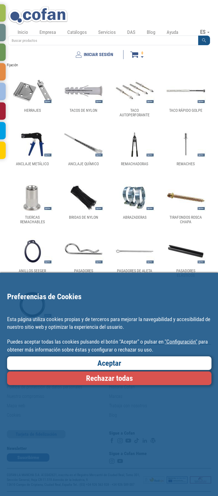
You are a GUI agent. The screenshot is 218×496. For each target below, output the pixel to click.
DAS (131, 32)
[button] (204, 40)
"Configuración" (181, 341)
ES (204, 32)
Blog (151, 32)
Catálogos (77, 32)
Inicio (23, 32)
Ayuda (172, 32)
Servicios (107, 32)
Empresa (47, 32)
